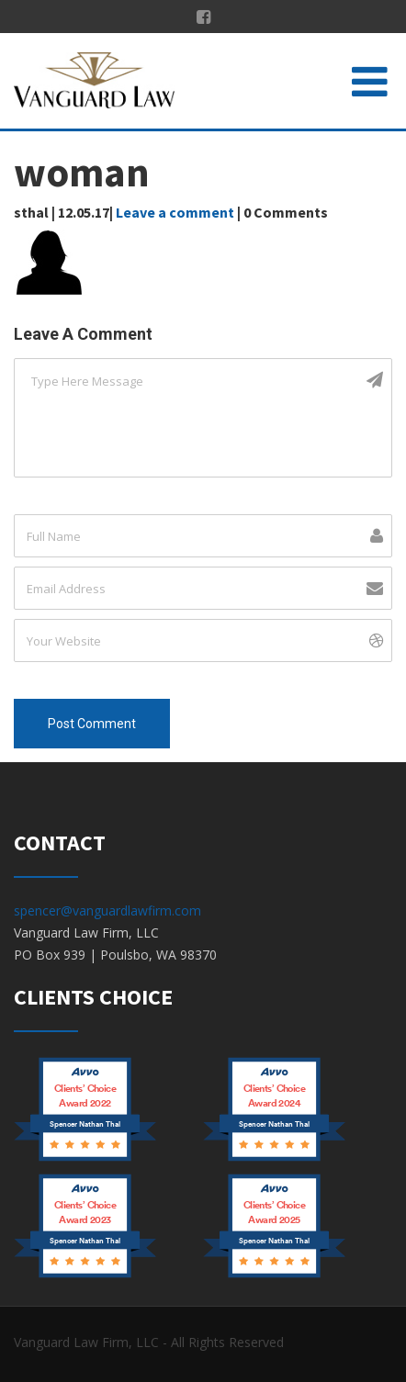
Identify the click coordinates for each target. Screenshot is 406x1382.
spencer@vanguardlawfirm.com (107, 910)
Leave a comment (175, 212)
